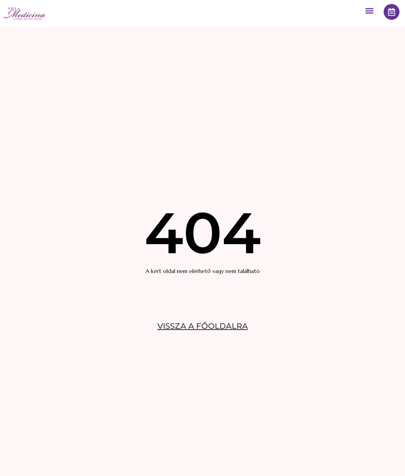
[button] (369, 10)
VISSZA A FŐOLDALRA (202, 326)
